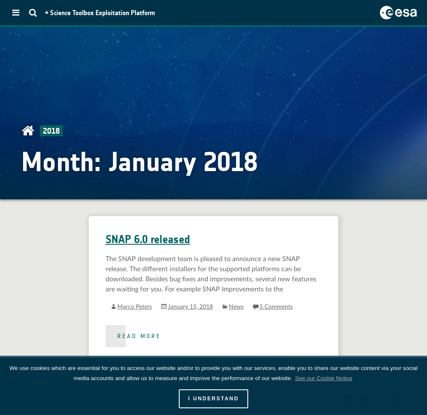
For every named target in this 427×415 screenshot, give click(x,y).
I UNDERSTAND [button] (213, 399)
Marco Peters (134, 307)
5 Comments (276, 307)
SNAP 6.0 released (148, 239)
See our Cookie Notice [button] (323, 378)
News (236, 307)
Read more (139, 336)
